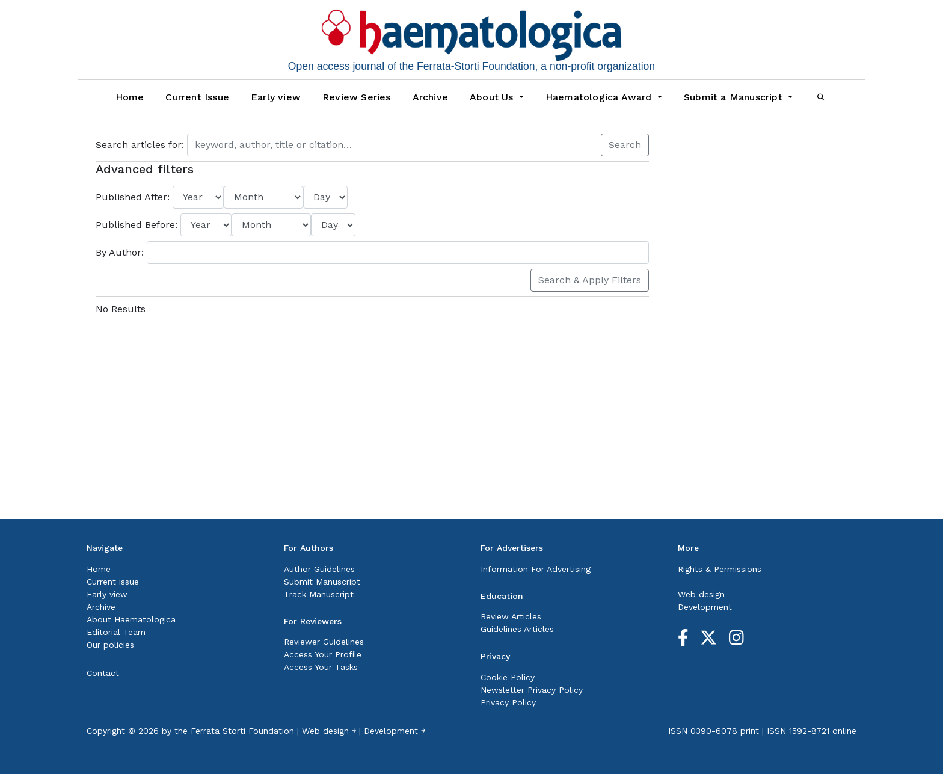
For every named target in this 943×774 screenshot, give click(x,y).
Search (625, 144)
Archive (430, 97)
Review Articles (511, 616)
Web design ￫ (329, 731)
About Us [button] (493, 97)
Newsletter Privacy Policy (532, 690)
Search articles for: (141, 144)
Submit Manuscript (322, 581)
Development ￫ (394, 731)
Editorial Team (116, 632)
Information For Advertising (536, 569)
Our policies (110, 645)
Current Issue (197, 97)
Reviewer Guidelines (324, 642)
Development (705, 607)
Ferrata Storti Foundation (242, 731)
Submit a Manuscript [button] (734, 97)
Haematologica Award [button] (600, 97)
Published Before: (138, 224)
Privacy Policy (508, 702)
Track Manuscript (319, 594)
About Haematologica (131, 619)
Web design (701, 594)
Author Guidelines (319, 569)
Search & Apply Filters (589, 280)
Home (129, 97)
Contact (103, 673)
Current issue (113, 581)
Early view (276, 97)
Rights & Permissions (719, 569)
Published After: (134, 197)
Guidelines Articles (517, 629)
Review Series (356, 97)
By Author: (121, 252)
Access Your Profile (322, 654)
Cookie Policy (508, 677)
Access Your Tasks (321, 667)
